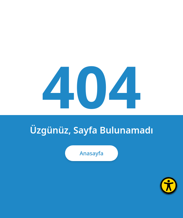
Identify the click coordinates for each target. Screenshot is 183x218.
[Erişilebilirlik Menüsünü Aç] (168, 185)
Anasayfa (91, 153)
